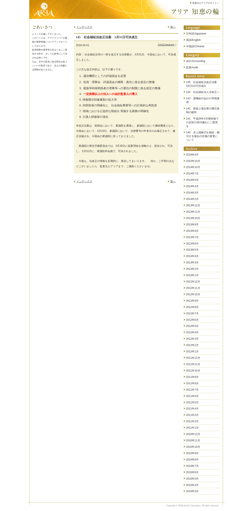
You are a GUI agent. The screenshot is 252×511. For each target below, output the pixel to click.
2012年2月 (192, 345)
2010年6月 (192, 472)
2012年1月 (192, 351)
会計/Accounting (195, 61)
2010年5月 (192, 478)
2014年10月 (193, 167)
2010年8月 (192, 459)
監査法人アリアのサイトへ (205, 3)
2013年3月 (192, 262)
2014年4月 (192, 186)
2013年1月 (192, 275)
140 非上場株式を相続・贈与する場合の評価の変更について (202, 136)
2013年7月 (192, 237)
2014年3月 (192, 192)
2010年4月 (192, 485)
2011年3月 (192, 415)
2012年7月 (192, 313)
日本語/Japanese (166, 44)
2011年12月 (193, 357)
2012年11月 (193, 288)
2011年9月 (192, 377)
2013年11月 (193, 211)
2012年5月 (192, 326)
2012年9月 (192, 300)
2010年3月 (192, 491)
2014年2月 (192, 199)
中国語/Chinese (195, 46)
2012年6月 (192, 319)
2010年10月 (193, 446)
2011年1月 (192, 427)
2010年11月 (193, 440)
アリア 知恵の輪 (195, 11)
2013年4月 (192, 256)
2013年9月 (192, 224)
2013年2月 (192, 268)
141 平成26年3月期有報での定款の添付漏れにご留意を (202, 122)
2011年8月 (192, 383)
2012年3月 (192, 338)
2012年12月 (193, 281)
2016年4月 (192, 154)
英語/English (193, 40)
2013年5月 (192, 249)
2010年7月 (192, 466)
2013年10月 (193, 218)
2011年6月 (192, 396)
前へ (173, 27)
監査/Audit (192, 67)
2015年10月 (193, 161)
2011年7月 (192, 389)
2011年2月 (192, 421)
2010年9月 (192, 453)
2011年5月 (192, 402)
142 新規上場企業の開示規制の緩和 (202, 110)
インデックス (84, 27)
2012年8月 (192, 307)
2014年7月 (192, 173)
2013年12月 (193, 205)
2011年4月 (192, 408)
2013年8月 (192, 230)
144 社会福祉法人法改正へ (202, 92)
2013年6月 (192, 243)
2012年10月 (193, 294)
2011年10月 (193, 370)
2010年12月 (193, 434)
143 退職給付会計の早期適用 (202, 100)
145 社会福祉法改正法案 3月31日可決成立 (202, 84)
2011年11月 (193, 364)
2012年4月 (192, 332)
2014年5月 (192, 179)
